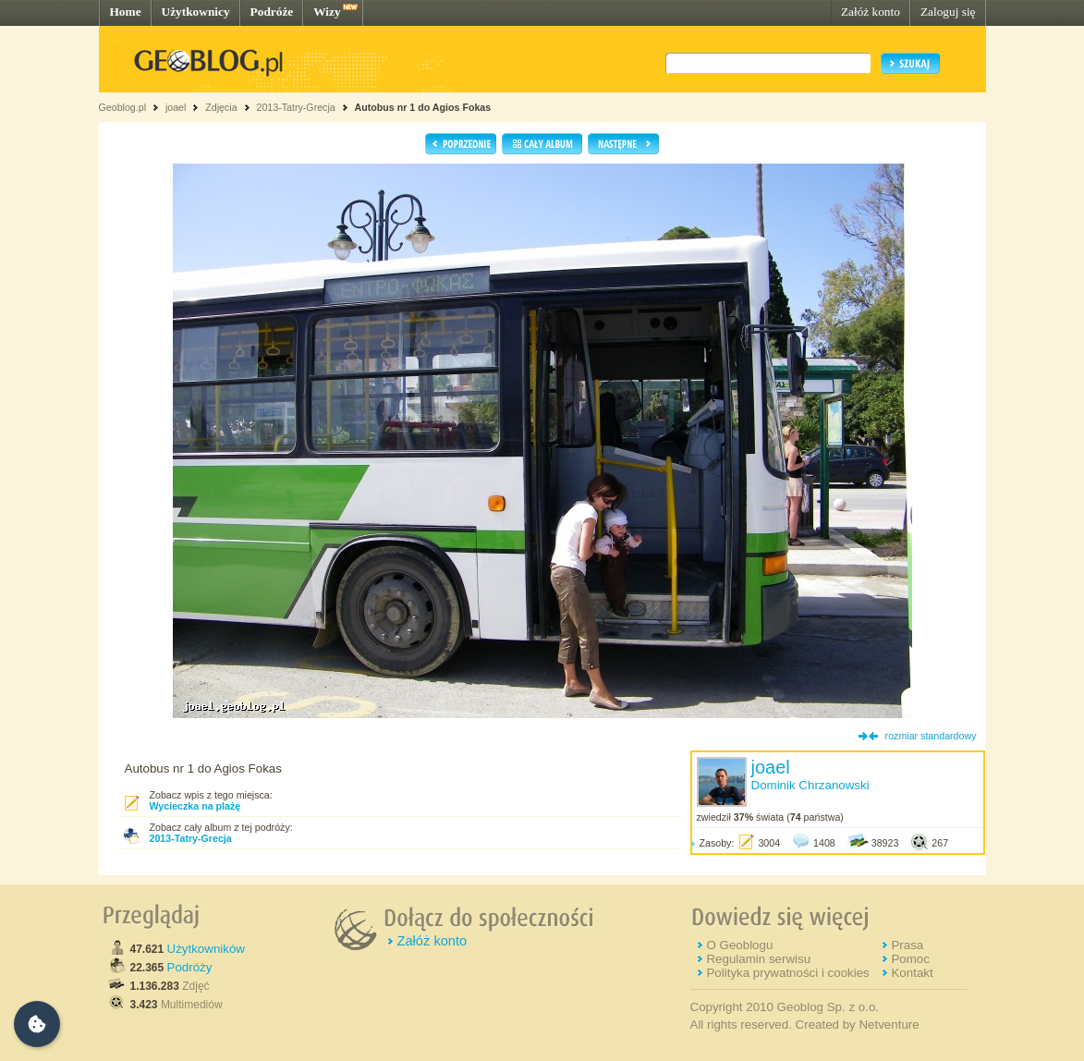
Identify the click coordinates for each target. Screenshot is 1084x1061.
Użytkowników (206, 949)
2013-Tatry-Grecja (295, 107)
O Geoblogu (739, 945)
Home (125, 11)
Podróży (190, 967)
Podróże (272, 11)
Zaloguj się (948, 11)
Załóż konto (870, 11)
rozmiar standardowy (931, 735)
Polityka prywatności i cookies (787, 973)
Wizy (326, 11)
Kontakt (911, 973)
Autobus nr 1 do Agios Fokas (423, 107)
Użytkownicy (196, 11)
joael (176, 107)
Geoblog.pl (123, 107)
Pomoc (910, 959)
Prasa (907, 945)
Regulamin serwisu (758, 959)
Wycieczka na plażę (195, 805)
